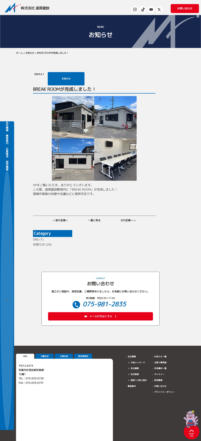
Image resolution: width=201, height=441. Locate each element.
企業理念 (7, 237)
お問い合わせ (160, 386)
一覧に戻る (94, 220)
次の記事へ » (128, 220)
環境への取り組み (139, 381)
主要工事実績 (160, 363)
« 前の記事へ (60, 220)
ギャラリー (159, 375)
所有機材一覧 (160, 369)
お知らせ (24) (42, 244)
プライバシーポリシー (164, 392)
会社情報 (7, 211)
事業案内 (7, 224)
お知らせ (29, 53)
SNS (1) (38, 239)
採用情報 (7, 250)
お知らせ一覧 (160, 357)
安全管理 (135, 375)
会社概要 (135, 369)
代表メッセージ (138, 363)
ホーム (19, 53)
